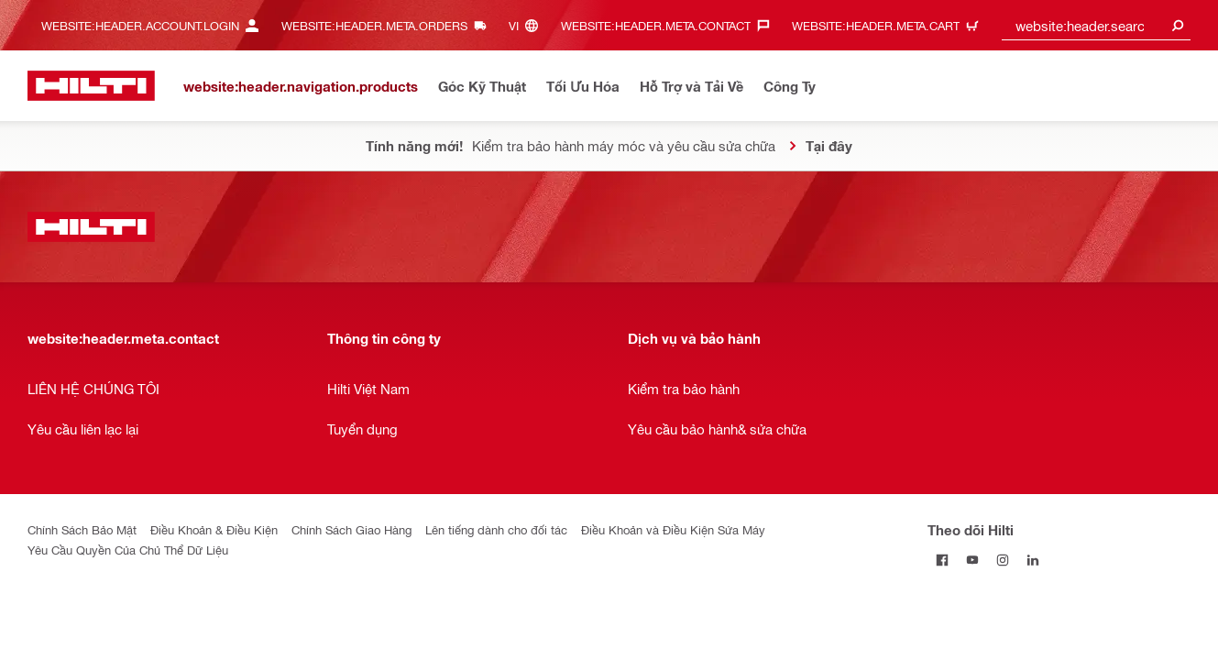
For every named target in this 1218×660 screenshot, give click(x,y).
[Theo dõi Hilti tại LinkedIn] (1033, 559)
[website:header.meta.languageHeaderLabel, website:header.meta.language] (528, 25)
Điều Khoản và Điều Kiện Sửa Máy (673, 529)
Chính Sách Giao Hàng (351, 529)
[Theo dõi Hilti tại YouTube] (973, 559)
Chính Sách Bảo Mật (82, 529)
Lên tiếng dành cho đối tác (496, 529)
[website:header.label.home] (91, 86)
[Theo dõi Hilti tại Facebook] (942, 559)
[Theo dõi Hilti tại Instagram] (1003, 559)
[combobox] (1096, 25)
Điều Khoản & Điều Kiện (214, 529)
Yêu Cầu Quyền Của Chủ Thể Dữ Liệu (127, 549)
